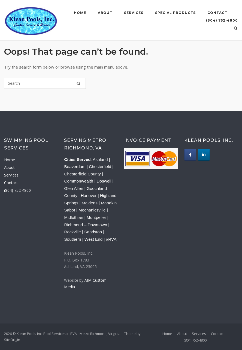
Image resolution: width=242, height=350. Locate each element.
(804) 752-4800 (222, 20)
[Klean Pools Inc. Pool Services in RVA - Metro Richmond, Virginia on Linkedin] (204, 155)
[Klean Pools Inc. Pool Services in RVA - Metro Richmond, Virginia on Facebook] (190, 155)
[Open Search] (235, 28)
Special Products (175, 13)
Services (133, 13)
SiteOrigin (12, 339)
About (105, 13)
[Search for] (45, 83)
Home (80, 13)
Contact (217, 13)
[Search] (78, 83)
